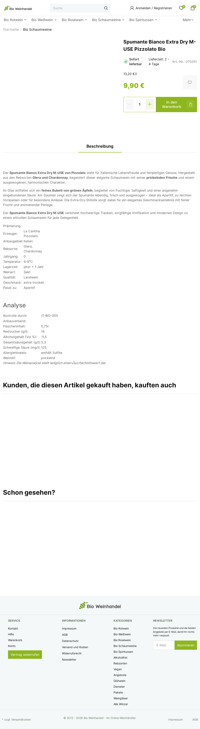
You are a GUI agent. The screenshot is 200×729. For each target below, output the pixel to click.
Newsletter (69, 659)
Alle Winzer (121, 704)
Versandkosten (21, 719)
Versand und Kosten (75, 647)
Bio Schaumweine (125, 646)
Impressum (69, 628)
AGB (65, 634)
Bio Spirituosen (123, 651)
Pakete (118, 692)
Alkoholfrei (120, 657)
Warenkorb (15, 640)
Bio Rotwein (121, 628)
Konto (11, 646)
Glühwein (119, 680)
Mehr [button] (187, 20)
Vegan (118, 669)
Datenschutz (70, 641)
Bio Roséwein (122, 640)
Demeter (119, 686)
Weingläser (121, 698)
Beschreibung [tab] (100, 146)
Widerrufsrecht (71, 653)
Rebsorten (120, 663)
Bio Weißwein (122, 634)
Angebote (120, 675)
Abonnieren (185, 645)
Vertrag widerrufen (25, 655)
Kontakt (13, 628)
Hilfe (11, 634)
